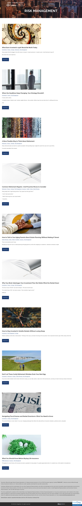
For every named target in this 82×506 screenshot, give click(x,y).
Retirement (17, 49)
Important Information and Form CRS (20, 497)
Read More (5, 59)
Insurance (24, 189)
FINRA (58, 482)
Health (28, 189)
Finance (8, 49)
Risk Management (23, 49)
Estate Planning (36, 189)
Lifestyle (12, 143)
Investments (4, 49)
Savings (12, 49)
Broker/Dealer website (6, 497)
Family (31, 189)
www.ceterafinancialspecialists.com (67, 495)
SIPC (62, 482)
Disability (17, 239)
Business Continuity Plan (33, 497)
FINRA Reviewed (5, 460)
